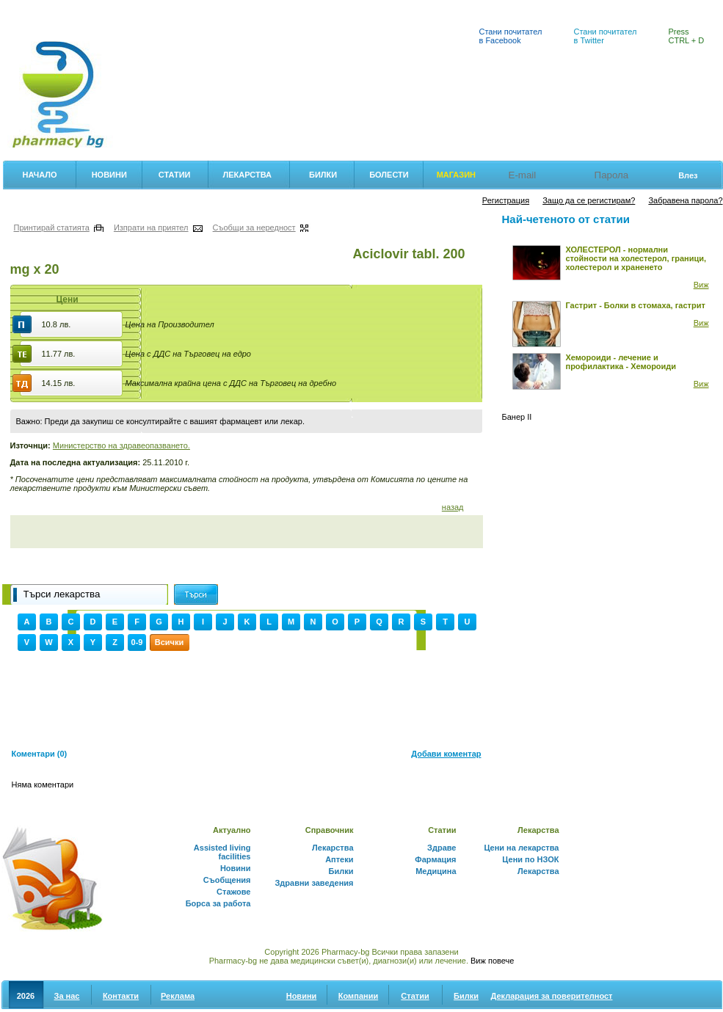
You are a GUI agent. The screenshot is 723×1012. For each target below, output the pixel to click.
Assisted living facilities (222, 852)
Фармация (28, 8)
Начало (40, 174)
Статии (175, 174)
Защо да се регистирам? (588, 200)
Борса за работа (218, 903)
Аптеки (339, 8)
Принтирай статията (52, 227)
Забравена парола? (685, 200)
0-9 (137, 642)
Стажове (233, 891)
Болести (389, 174)
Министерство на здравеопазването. (121, 445)
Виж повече (492, 960)
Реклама (178, 995)
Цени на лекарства (106, 8)
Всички (169, 642)
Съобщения (227, 880)
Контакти (121, 995)
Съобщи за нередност (254, 227)
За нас (67, 995)
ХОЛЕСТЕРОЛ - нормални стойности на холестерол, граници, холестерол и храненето (636, 258)
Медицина (435, 871)
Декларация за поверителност (552, 995)
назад (453, 507)
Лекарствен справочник (211, 8)
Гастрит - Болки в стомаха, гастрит (635, 305)
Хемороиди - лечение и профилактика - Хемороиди (621, 362)
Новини (109, 174)
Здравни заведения (314, 882)
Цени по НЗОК (530, 859)
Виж (701, 284)
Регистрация (505, 200)
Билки (291, 8)
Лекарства (247, 174)
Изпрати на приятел (151, 227)
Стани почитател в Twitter (605, 36)
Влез (687, 175)
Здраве (441, 847)
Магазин (456, 174)
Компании (358, 995)
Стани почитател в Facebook (510, 36)
